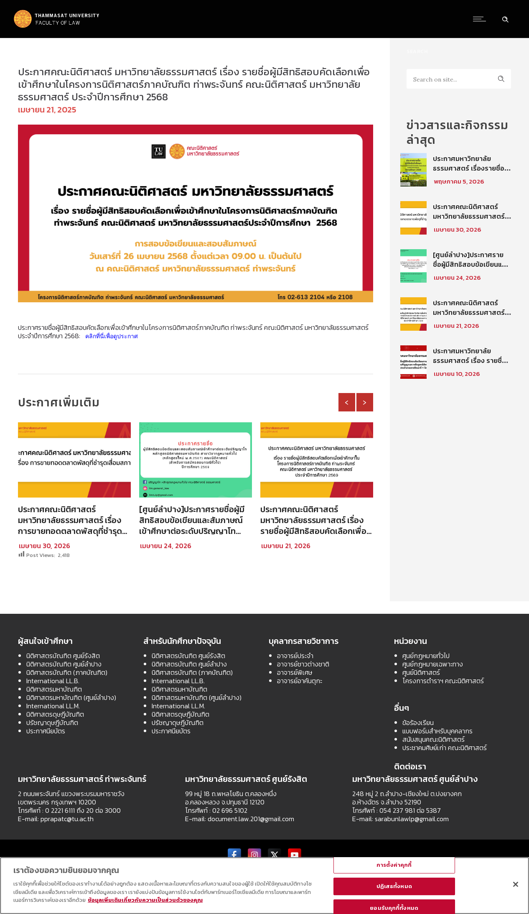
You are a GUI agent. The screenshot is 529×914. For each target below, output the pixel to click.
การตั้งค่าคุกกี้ (394, 865)
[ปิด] (515, 884)
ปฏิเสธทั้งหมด (394, 886)
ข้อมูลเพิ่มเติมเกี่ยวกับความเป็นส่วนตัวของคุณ (145, 900)
